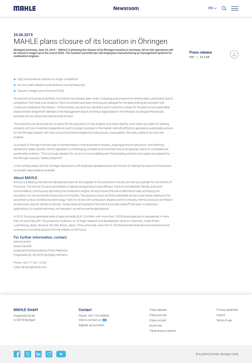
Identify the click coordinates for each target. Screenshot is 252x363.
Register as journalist (91, 325)
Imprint (220, 315)
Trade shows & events (162, 330)
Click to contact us (90, 319)
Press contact (157, 320)
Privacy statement (227, 309)
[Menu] (234, 8)
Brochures (155, 325)
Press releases (158, 309)
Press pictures (158, 315)
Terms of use (224, 320)
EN (210, 8)
